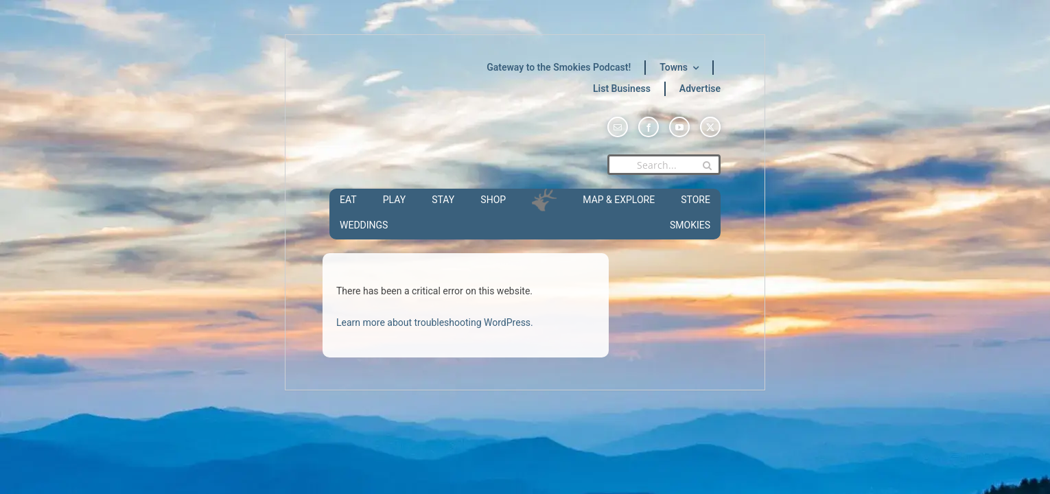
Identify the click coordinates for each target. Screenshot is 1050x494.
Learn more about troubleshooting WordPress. (434, 322)
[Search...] (664, 164)
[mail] (617, 127)
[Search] (707, 165)
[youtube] (679, 127)
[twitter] (710, 127)
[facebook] (648, 127)
